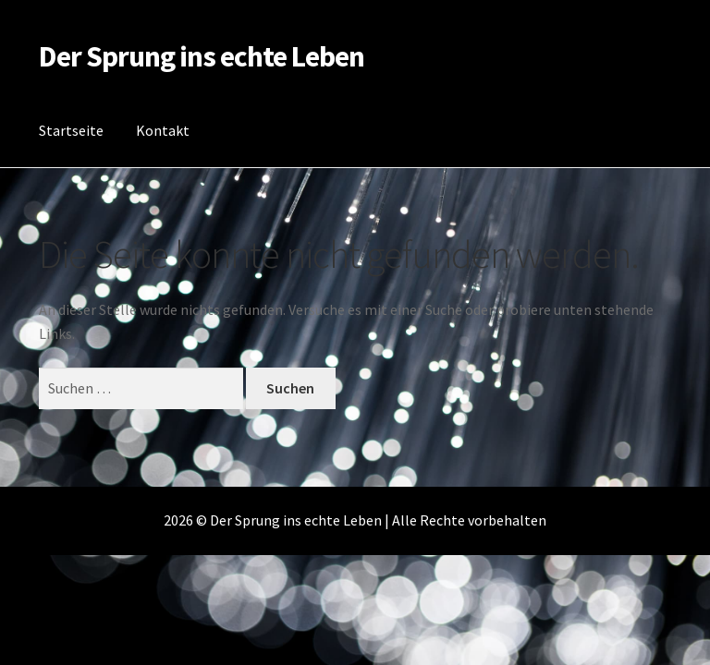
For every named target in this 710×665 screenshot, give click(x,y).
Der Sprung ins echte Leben (201, 56)
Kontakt (163, 130)
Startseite (71, 130)
